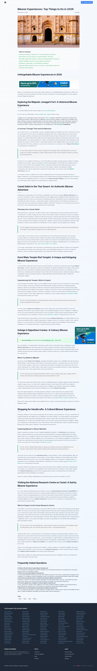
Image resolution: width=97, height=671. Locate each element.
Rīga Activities (7, 626)
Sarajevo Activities (8, 631)
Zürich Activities (43, 638)
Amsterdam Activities (8, 613)
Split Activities (43, 628)
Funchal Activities (7, 638)
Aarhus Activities (61, 629)
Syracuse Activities (80, 643)
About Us (37, 652)
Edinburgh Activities (8, 618)
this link (28, 171)
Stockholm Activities (8, 621)
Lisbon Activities (61, 613)
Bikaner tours (50, 340)
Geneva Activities (7, 629)
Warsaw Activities (25, 618)
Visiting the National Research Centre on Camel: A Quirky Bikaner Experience (39, 65)
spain (29, 598)
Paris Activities (25, 611)
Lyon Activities (61, 636)
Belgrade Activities (44, 624)
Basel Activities (61, 643)
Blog (44, 2)
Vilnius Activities (25, 628)
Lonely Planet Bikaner (49, 110)
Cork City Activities (62, 639)
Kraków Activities (43, 618)
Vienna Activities (43, 621)
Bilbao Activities (43, 623)
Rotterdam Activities (80, 621)
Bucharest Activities (26, 629)
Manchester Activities (44, 631)
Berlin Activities (61, 611)
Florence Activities (80, 614)
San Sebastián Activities (63, 623)
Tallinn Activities (79, 624)
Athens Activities (61, 614)
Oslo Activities (79, 619)
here (68, 178)
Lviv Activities (25, 636)
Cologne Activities (8, 634)
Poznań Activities (25, 643)
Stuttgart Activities (8, 636)
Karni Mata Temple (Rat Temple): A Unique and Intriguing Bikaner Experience (39, 59)
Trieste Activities (7, 643)
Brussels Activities (80, 616)
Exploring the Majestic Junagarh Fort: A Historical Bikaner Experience (37, 54)
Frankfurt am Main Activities (82, 629)
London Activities (7, 611)
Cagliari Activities (79, 639)
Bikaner (47, 117)
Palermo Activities (80, 626)
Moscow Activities (26, 616)
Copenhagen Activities (45, 616)
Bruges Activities (25, 626)
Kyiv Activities (61, 624)
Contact (36, 658)
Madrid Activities (25, 614)
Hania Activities (43, 641)
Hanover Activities (62, 631)
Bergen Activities (25, 631)
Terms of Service (69, 654)
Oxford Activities (25, 623)
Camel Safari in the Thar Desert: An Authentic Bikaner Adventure (36, 56)
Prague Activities (43, 614)
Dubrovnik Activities (80, 628)
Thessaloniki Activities (26, 638)
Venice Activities (25, 613)
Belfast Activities (61, 619)
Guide (25, 598)
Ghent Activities (79, 641)
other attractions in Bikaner (51, 314)
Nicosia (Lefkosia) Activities (64, 626)
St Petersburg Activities (81, 613)
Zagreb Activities (43, 629)
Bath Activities (7, 624)
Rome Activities (43, 611)
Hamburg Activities (26, 619)
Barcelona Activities (44, 613)
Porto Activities (61, 618)
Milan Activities (61, 616)
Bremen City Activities (80, 633)
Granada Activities (44, 633)
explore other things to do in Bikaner (47, 243)
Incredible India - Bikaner (44, 114)
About (48, 2)
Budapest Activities (80, 611)
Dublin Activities (7, 614)
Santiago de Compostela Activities (65, 641)
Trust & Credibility (39, 654)
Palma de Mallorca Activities (82, 636)
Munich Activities (79, 618)
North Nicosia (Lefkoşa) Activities (29, 634)
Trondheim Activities (26, 639)
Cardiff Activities (7, 628)
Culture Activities (12, 2)
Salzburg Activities (62, 634)
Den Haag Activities (80, 634)
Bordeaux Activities (62, 621)
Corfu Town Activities (44, 639)
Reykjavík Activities (8, 616)
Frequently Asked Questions (26, 67)
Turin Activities (7, 641)
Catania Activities (25, 641)
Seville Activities (43, 626)
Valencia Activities (26, 624)
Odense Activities (44, 634)
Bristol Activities (79, 623)
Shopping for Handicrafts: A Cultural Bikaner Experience (34, 63)
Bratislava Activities (62, 633)
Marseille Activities (44, 636)
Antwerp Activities (8, 639)
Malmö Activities (61, 628)
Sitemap (67, 658)
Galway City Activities (62, 638)
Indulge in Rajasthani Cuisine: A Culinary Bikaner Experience (34, 61)
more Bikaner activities (72, 293)
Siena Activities (43, 643)
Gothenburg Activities (8, 633)
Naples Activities (7, 619)
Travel (19, 598)
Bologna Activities (80, 638)
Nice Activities (7, 623)
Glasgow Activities (26, 621)
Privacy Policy (68, 652)
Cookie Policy (68, 656)
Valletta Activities (25, 633)
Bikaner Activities (63, 397)
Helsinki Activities (43, 619)
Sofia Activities (79, 631)
